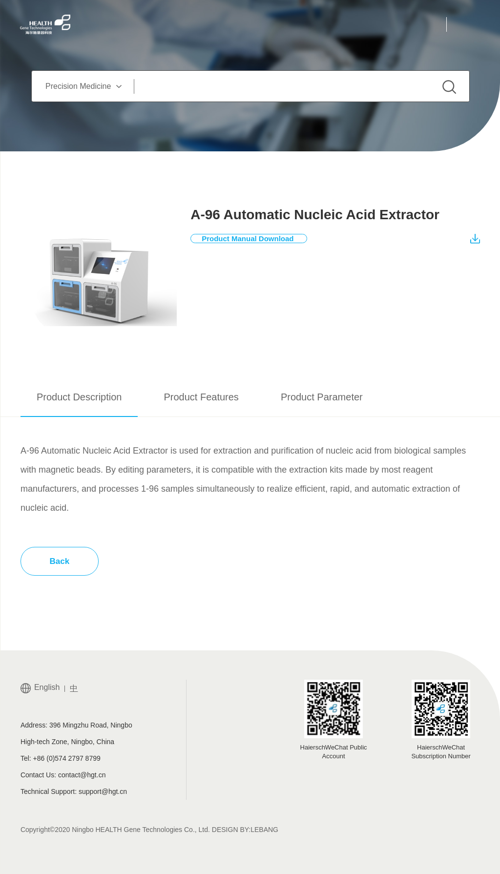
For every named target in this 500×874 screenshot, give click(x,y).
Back (60, 561)
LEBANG (264, 829)
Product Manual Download (254, 238)
